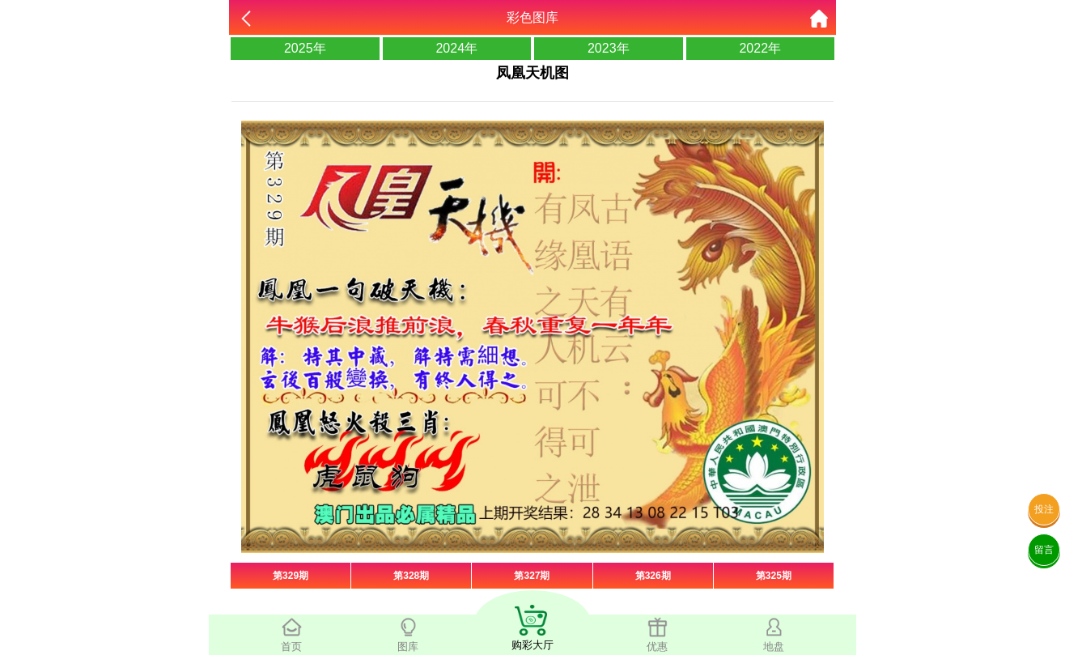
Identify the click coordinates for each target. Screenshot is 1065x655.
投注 (1044, 509)
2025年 (305, 48)
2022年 (760, 48)
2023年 (609, 48)
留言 (1044, 549)
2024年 (456, 48)
